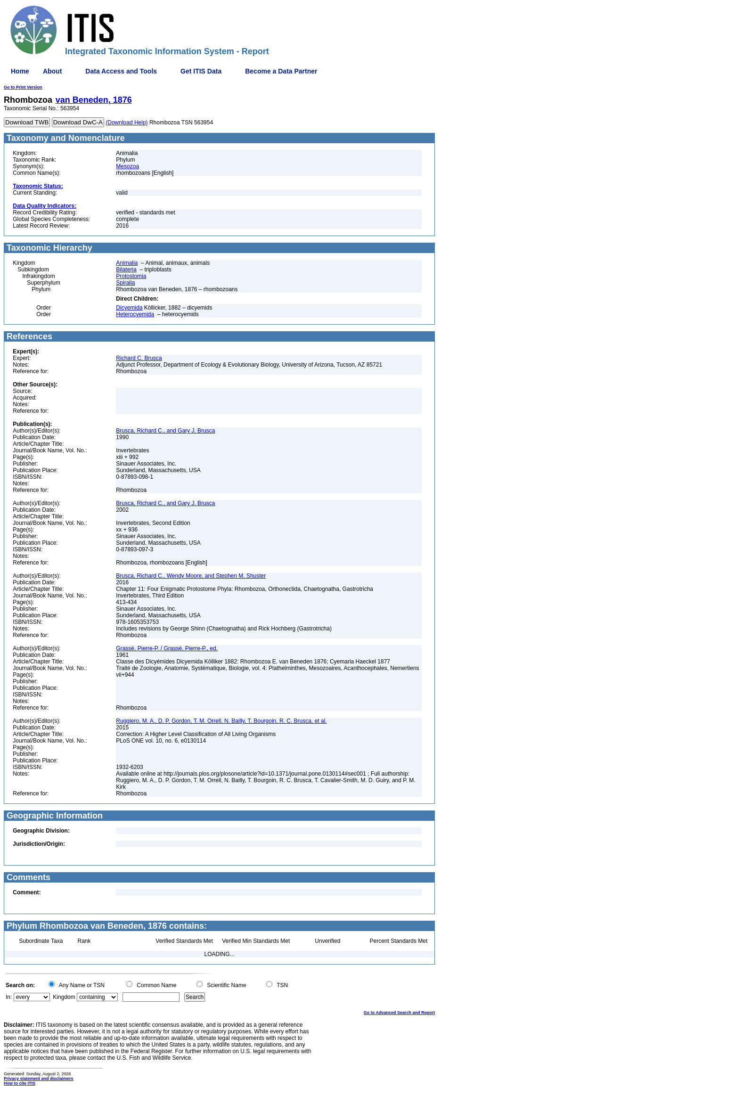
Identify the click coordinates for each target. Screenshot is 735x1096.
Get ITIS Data (200, 71)
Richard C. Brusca (139, 358)
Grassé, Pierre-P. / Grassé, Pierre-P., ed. (167, 648)
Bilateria (126, 269)
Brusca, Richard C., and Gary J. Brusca (165, 430)
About (52, 71)
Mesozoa (127, 166)
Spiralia (125, 282)
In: (9, 997)
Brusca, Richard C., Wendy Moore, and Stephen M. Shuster (191, 576)
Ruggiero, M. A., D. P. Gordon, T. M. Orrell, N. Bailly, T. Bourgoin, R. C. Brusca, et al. (221, 721)
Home (20, 71)
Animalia (127, 263)
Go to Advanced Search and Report (399, 1012)
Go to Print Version (23, 87)
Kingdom (64, 997)
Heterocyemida (135, 314)
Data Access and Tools (121, 71)
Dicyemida (129, 307)
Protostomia (131, 276)
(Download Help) (126, 122)
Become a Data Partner (281, 71)
